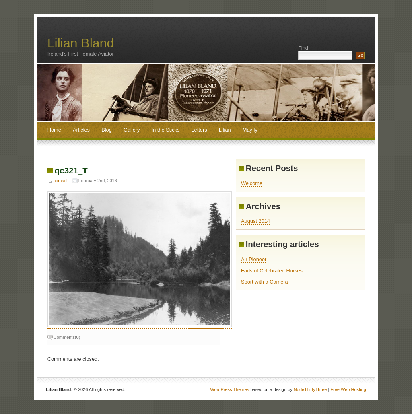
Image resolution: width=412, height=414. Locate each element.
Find (303, 48)
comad (60, 180)
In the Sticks (166, 130)
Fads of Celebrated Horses (272, 271)
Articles (81, 130)
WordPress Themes (229, 389)
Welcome (251, 183)
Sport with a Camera (264, 282)
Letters (199, 130)
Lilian (225, 130)
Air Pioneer (253, 259)
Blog (106, 130)
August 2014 (255, 221)
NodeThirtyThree (310, 389)
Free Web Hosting (348, 389)
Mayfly (250, 130)
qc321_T (71, 170)
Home (54, 130)
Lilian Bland (80, 43)
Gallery (132, 130)
